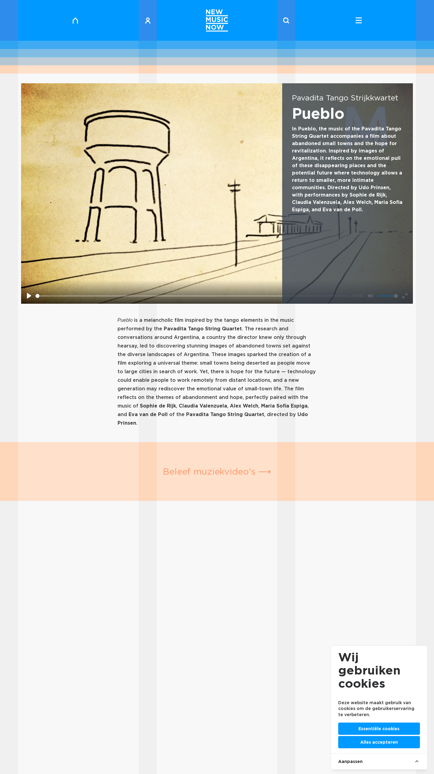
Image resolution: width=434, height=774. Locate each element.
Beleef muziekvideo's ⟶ (217, 471)
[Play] (29, 296)
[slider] (193, 296)
